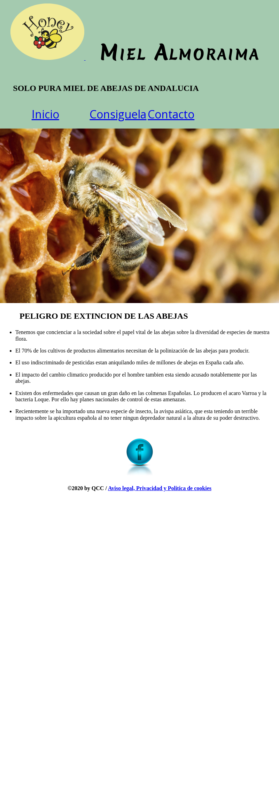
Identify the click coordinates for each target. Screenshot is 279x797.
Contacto (171, 112)
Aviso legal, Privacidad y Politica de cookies (159, 486)
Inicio (45, 112)
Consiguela (118, 112)
